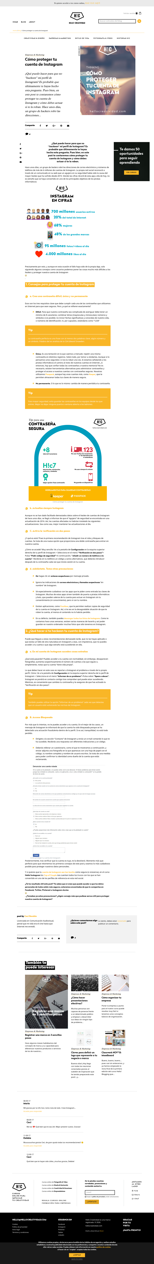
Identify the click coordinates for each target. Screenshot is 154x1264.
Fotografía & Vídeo (103, 38)
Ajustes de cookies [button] (77, 1259)
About (32, 22)
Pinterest (61, 1230)
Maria (26, 1104)
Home (15, 22)
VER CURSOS (131, 172)
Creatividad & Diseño (34, 38)
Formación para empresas (56, 1203)
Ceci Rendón (30, 916)
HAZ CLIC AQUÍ (92, 3)
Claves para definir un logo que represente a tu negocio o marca (84, 1056)
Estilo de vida (82, 38)
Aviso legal (16, 1230)
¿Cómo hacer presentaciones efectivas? (79, 1001)
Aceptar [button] (77, 1255)
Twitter (60, 1232)
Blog (23, 22)
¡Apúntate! (92, 1201)
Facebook (61, 1224)
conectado (121, 921)
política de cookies (104, 1247)
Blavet (102, 1231)
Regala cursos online (54, 1200)
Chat (135, 1198)
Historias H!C (123, 38)
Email (136, 1195)
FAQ (135, 1191)
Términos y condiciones (20, 1232)
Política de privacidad (19, 1227)
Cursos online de (54, 1182)
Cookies (15, 1224)
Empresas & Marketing (60, 38)
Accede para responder (32, 1111)
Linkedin (61, 1235)
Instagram (61, 1227)
